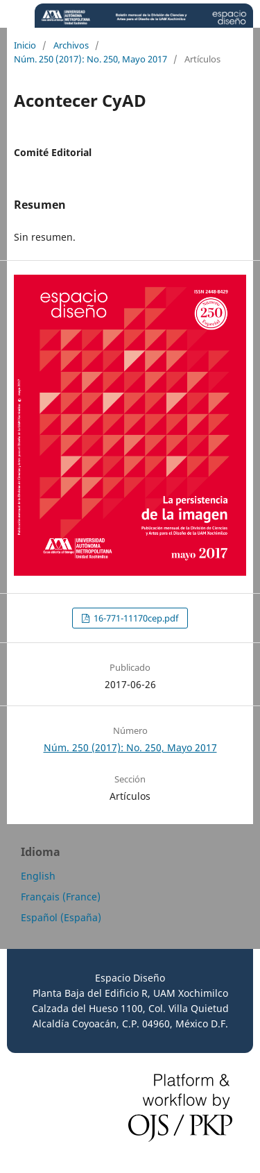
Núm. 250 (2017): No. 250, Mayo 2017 (90, 59)
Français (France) (61, 896)
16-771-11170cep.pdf (135, 618)
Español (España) (61, 917)
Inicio (25, 45)
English (38, 875)
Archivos (71, 45)
